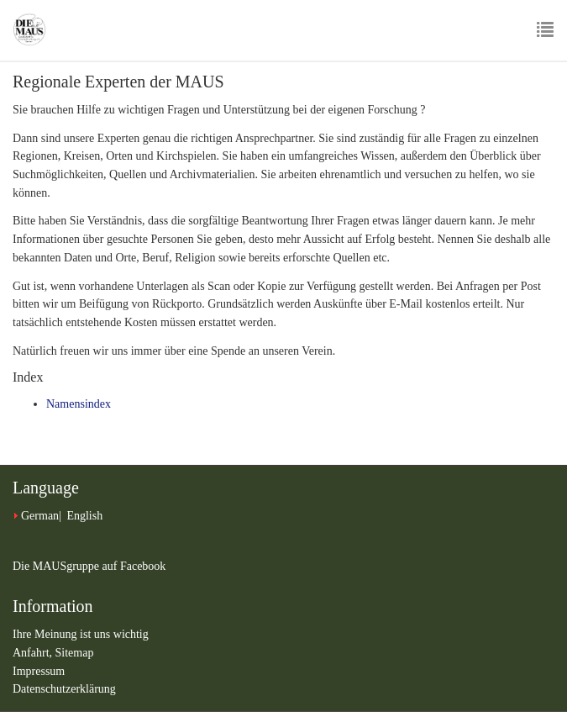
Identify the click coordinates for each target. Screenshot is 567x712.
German (40, 515)
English (84, 515)
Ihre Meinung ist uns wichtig (81, 634)
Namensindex (78, 404)
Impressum (39, 671)
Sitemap (74, 652)
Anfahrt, (34, 652)
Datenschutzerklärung (64, 689)
